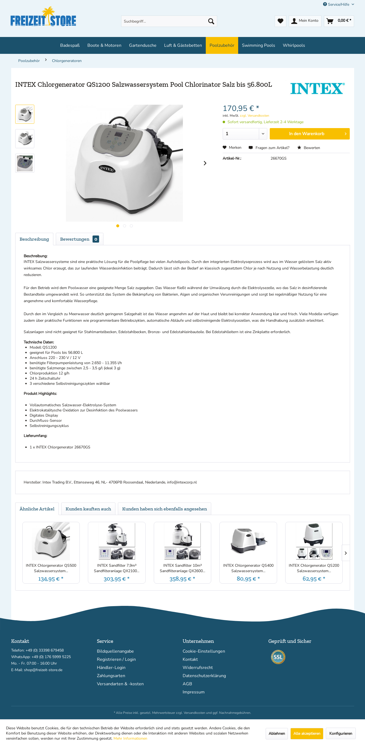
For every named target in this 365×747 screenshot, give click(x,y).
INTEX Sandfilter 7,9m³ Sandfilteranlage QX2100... (116, 568)
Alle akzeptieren (306, 733)
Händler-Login (111, 668)
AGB (187, 684)
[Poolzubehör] (222, 45)
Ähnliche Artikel (37, 509)
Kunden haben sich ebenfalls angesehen (164, 509)
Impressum (194, 692)
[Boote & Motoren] (104, 45)
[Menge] (245, 134)
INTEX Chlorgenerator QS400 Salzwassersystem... (248, 568)
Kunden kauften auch (88, 509)
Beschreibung (34, 239)
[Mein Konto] (305, 21)
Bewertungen (79, 239)
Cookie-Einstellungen (204, 651)
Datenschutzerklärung (204, 676)
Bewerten (308, 147)
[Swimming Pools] (258, 45)
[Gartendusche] (142, 45)
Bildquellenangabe (115, 651)
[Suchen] (211, 21)
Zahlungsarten (111, 676)
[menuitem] (169, 21)
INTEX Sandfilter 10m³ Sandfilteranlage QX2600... (182, 568)
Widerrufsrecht (198, 668)
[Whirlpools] (294, 45)
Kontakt (190, 659)
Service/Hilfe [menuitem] (336, 4)
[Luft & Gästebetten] (183, 45)
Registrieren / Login (116, 659)
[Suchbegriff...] (169, 21)
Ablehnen (277, 733)
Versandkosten (194, 713)
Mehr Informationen (130, 738)
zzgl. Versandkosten (254, 115)
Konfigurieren (340, 733)
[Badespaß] (70, 45)
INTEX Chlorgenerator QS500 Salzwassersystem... (51, 568)
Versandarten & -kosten (120, 684)
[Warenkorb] (339, 21)
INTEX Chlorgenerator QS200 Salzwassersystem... (314, 568)
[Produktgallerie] (117, 225)
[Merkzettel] (280, 21)
